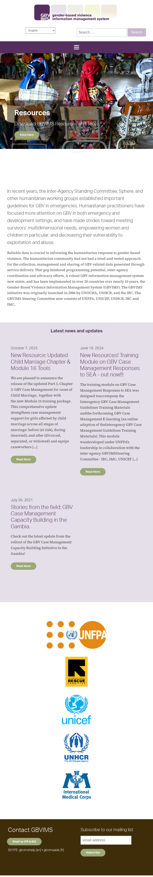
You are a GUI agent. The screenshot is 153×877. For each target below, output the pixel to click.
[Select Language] (40, 30)
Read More (23, 460)
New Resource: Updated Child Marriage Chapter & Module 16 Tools (40, 362)
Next (148, 104)
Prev (5, 104)
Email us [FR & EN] (24, 843)
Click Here (27, 135)
